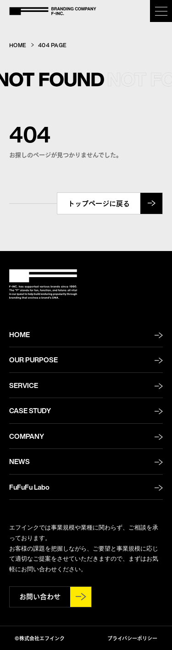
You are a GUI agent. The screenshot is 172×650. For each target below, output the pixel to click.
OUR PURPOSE (33, 360)
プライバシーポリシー (132, 637)
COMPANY (26, 436)
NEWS (19, 461)
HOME (17, 44)
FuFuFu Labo (29, 487)
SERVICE (23, 385)
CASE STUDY (30, 410)
